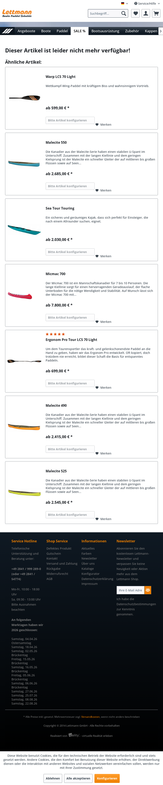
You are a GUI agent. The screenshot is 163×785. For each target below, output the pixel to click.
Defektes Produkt (58, 548)
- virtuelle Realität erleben (97, 736)
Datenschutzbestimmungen (136, 604)
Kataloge (88, 569)
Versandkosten (90, 717)
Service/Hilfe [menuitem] (145, 3)
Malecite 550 (56, 142)
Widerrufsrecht (57, 574)
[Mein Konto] (146, 13)
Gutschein (53, 553)
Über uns (88, 563)
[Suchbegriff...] (108, 13)
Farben (86, 553)
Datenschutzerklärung (97, 579)
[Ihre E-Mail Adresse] (131, 590)
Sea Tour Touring (60, 208)
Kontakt (52, 558)
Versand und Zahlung (61, 563)
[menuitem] (109, 13)
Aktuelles (88, 548)
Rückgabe (53, 569)
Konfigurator (91, 574)
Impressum (90, 584)
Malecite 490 (56, 405)
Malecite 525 (56, 471)
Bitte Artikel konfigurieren (67, 120)
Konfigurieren (107, 778)
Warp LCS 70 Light (61, 77)
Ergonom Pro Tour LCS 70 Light (71, 340)
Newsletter (89, 558)
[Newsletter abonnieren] (147, 590)
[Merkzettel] (135, 13)
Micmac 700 (55, 274)
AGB (49, 579)
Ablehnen (53, 778)
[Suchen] (123, 13)
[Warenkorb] (156, 13)
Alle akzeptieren (78, 778)
